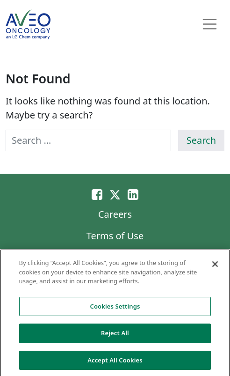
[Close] (215, 266)
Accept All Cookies (115, 362)
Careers (115, 214)
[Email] (97, 194)
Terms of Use (115, 235)
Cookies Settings (115, 308)
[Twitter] (115, 194)
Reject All (115, 335)
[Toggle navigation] (210, 24)
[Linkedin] (133, 194)
